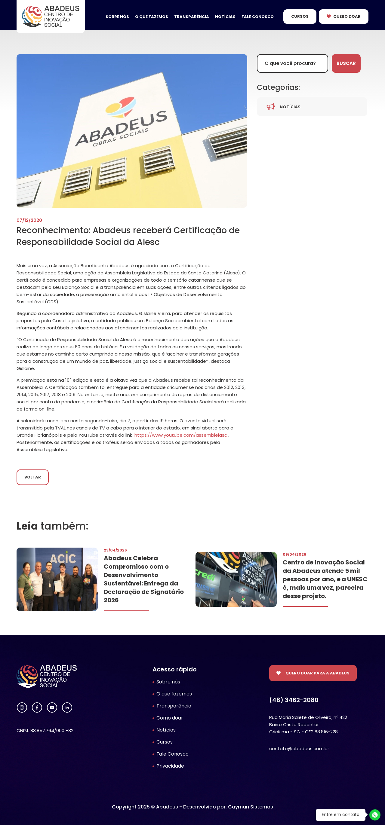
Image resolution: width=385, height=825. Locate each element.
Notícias (225, 17)
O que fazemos (151, 17)
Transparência (191, 17)
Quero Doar (347, 16)
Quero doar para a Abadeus (317, 673)
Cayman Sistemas (250, 806)
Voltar (32, 477)
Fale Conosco (258, 17)
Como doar (169, 717)
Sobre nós (117, 17)
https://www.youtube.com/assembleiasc (180, 435)
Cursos (300, 16)
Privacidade (170, 765)
